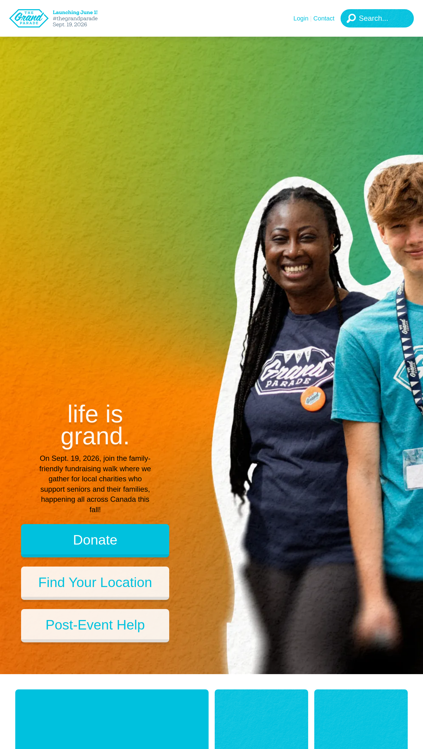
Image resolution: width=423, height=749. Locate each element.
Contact (323, 18)
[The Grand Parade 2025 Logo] (62, 18)
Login (301, 18)
